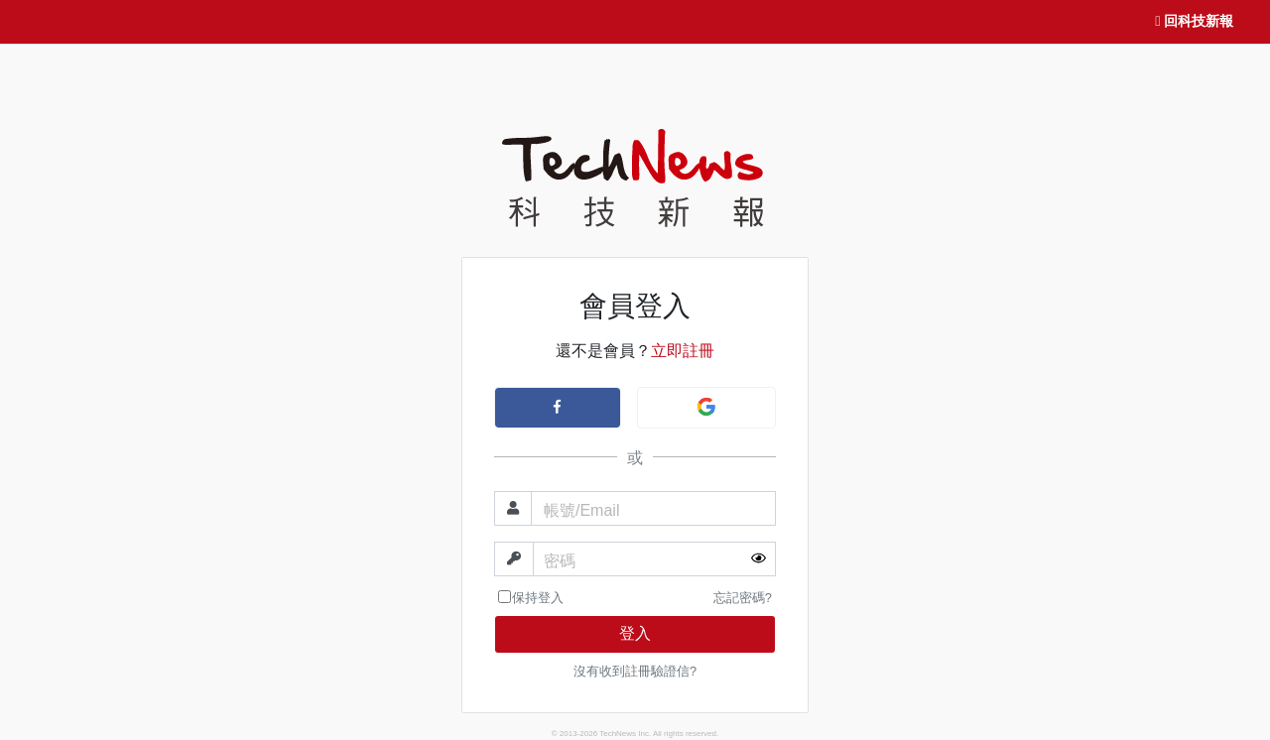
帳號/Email (581, 510)
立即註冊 (682, 350)
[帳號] (653, 508)
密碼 (559, 561)
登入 (635, 633)
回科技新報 (1193, 22)
